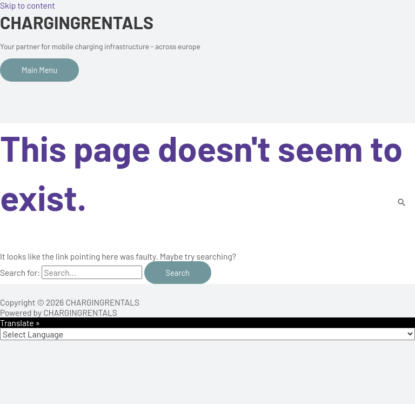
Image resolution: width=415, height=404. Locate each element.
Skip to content (27, 5)
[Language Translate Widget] (207, 334)
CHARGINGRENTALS (76, 22)
